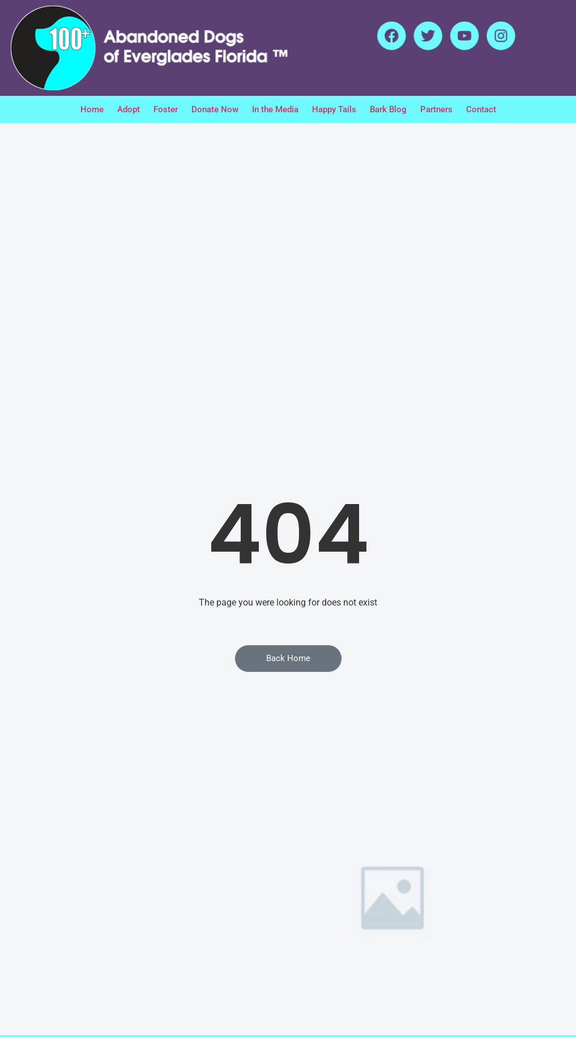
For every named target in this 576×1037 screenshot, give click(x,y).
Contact (481, 109)
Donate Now (214, 109)
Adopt (128, 109)
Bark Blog (388, 109)
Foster (165, 109)
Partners (436, 109)
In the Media (275, 109)
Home (92, 109)
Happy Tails (334, 109)
